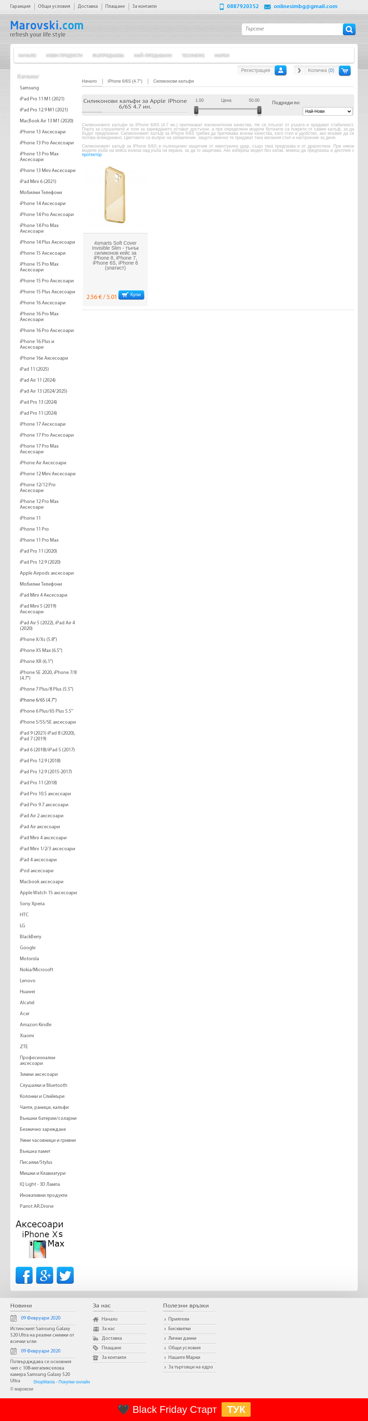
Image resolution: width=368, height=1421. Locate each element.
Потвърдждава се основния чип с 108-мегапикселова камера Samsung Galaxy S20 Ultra (40, 1371)
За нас (108, 1329)
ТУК (236, 1409)
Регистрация (255, 70)
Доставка (112, 1338)
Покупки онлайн (74, 1381)
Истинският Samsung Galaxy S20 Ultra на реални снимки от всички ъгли (42, 1335)
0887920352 (243, 7)
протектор (92, 154)
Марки (221, 55)
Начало (27, 55)
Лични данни (182, 1338)
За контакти (114, 1357)
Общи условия (184, 1348)
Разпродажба (108, 55)
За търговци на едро (190, 1367)
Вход (280, 70)
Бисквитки (179, 1329)
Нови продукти (64, 55)
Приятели (178, 1319)
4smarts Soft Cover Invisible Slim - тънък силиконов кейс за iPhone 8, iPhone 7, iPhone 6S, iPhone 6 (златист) (115, 255)
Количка (345, 70)
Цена (226, 100)
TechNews (193, 55)
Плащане (111, 1348)
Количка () (321, 70)
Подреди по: (286, 103)
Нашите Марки (184, 1357)
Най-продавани (153, 55)
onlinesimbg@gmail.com (306, 7)
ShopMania (44, 1381)
